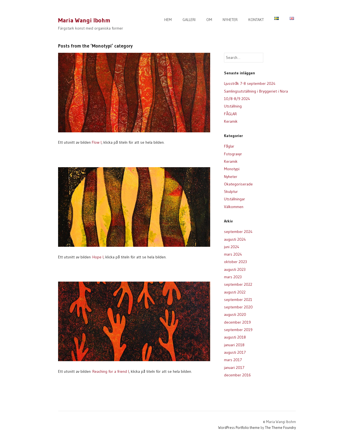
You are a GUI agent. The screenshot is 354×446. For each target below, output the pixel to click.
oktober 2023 (235, 261)
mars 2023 (233, 276)
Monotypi (232, 168)
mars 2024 (233, 254)
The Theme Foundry (280, 427)
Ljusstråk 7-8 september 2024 (249, 83)
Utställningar (234, 198)
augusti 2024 (235, 239)
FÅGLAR (230, 113)
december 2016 (237, 374)
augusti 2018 (235, 337)
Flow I (96, 142)
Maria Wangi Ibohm (84, 20)
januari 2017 (234, 367)
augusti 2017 (235, 352)
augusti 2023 (235, 269)
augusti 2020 (235, 314)
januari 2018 (234, 344)
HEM (168, 19)
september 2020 (238, 307)
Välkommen (233, 206)
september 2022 (238, 284)
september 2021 (238, 299)
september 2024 (238, 231)
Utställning (233, 106)
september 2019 (238, 329)
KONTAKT (256, 19)
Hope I (97, 257)
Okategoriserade (238, 184)
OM (209, 19)
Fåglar (229, 146)
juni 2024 (231, 246)
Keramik (231, 121)
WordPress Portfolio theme (239, 427)
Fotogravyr (233, 153)
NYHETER (230, 19)
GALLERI (189, 19)
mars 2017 (233, 359)
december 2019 (237, 322)
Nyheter (230, 176)
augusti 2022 (235, 292)
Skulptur (231, 191)
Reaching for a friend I (110, 371)
